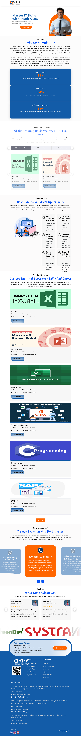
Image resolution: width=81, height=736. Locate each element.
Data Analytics (30, 669)
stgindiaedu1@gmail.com (19, 709)
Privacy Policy (46, 669)
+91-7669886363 (16, 692)
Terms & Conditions (48, 666)
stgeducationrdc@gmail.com (20, 694)
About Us (45, 663)
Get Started (60, 648)
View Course (18, 321)
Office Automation (32, 663)
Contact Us (63, 732)
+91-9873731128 (16, 706)
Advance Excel (30, 666)
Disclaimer (45, 677)
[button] (6, 609)
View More (40, 520)
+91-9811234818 (16, 720)
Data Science (30, 672)
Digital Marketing (31, 675)
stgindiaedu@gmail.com (19, 723)
